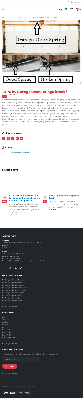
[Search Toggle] (60, 9)
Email (22, 139)
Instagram (21, 268)
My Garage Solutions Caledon (12, 297)
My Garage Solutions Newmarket (14, 291)
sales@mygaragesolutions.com (13, 253)
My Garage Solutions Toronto (12, 302)
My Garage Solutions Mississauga (14, 280)
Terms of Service (8, 333)
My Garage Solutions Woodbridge (14, 288)
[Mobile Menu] (4, 10)
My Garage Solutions (9, 308)
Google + (18, 139)
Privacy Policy (7, 335)
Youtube (15, 268)
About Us (5, 322)
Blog (3, 330)
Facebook (4, 139)
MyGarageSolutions (20, 152)
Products (5, 324)
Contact (5, 327)
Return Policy (7, 338)
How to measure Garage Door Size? (64, 197)
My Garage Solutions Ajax (11, 299)
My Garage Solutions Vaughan (13, 294)
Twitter (8, 139)
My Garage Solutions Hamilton (13, 286)
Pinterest (10, 268)
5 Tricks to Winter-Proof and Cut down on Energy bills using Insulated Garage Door (24, 198)
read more (13, 215)
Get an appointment (9, 341)
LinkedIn (13, 139)
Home (4, 319)
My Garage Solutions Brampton (13, 283)
